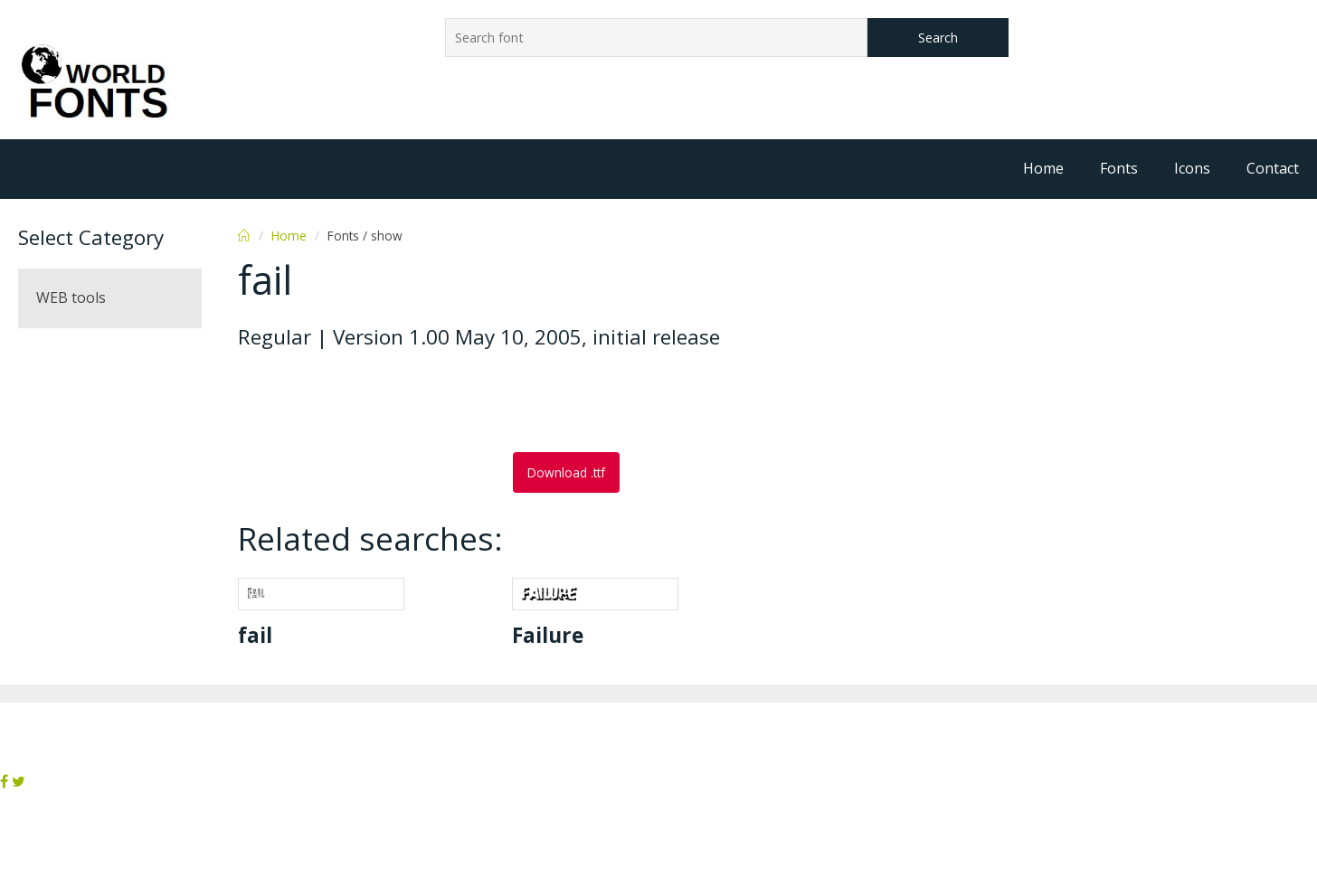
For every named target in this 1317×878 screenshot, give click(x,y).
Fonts (1119, 168)
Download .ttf (566, 472)
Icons (1192, 168)
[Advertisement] (382, 402)
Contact (1272, 168)
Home (1043, 168)
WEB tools (71, 297)
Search (938, 37)
